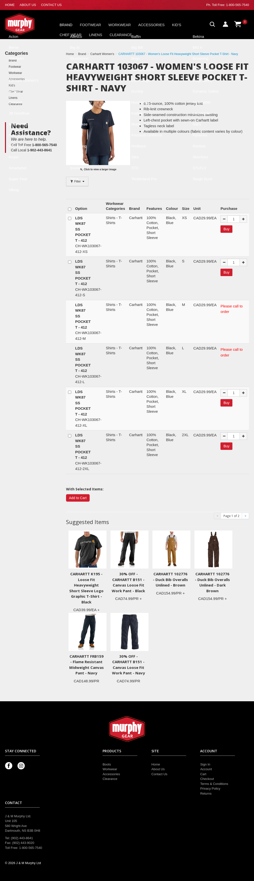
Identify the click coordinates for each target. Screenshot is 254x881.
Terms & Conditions (214, 784)
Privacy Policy (210, 788)
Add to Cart (78, 498)
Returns (206, 793)
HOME (10, 5)
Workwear (120, 25)
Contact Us (159, 774)
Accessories (151, 25)
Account (206, 769)
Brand (66, 25)
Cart (203, 774)
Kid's (176, 25)
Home (155, 764)
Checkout (207, 779)
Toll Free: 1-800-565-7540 (230, 5)
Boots (107, 764)
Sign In (205, 764)
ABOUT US (28, 5)
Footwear (90, 25)
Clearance (120, 35)
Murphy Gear (26, 24)
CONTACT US (51, 5)
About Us (158, 769)
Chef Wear (70, 35)
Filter (77, 181)
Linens (95, 35)
